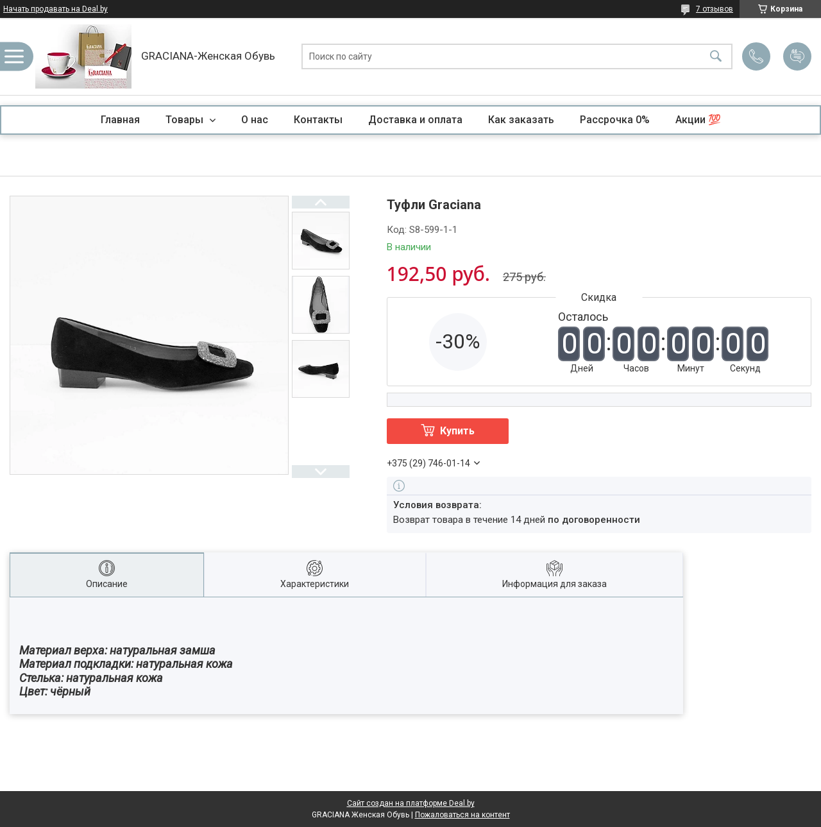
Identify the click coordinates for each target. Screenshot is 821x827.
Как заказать (521, 120)
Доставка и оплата (415, 120)
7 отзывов (714, 8)
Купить (457, 431)
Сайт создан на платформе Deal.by (411, 803)
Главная (120, 120)
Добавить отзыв (797, 56)
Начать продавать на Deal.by (55, 8)
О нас (254, 120)
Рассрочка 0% (615, 120)
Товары (185, 120)
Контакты (318, 120)
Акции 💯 (698, 120)
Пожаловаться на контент (462, 814)
